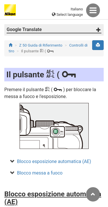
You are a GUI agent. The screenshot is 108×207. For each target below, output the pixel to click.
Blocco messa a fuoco (39, 173)
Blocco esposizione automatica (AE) (54, 161)
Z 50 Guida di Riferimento (40, 45)
